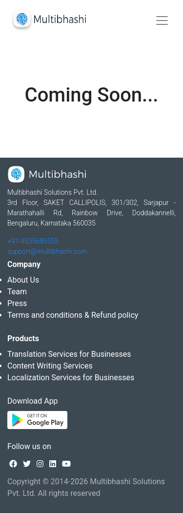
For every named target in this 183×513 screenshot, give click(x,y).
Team (17, 291)
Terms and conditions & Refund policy (72, 315)
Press (17, 303)
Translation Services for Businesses (69, 354)
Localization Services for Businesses (70, 377)
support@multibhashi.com (47, 251)
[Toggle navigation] (162, 20)
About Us (23, 280)
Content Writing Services (50, 365)
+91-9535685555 (33, 241)
